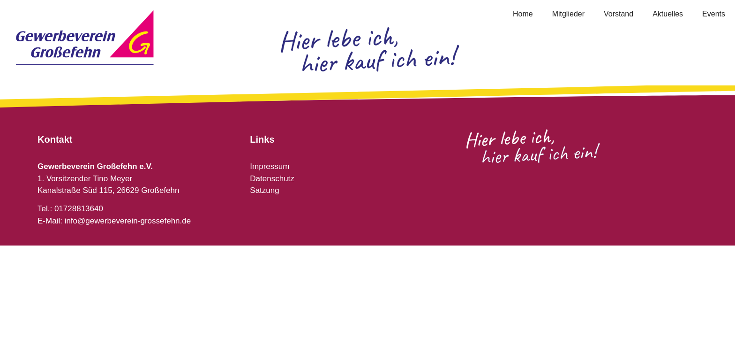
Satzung (264, 190)
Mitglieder (568, 14)
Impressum (269, 166)
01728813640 (78, 208)
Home (523, 14)
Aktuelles (667, 14)
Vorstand (618, 14)
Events (713, 14)
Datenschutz (272, 178)
